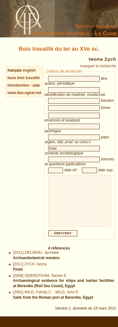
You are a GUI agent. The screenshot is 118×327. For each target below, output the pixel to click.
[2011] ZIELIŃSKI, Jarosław (36, 259)
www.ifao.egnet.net (24, 93)
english (29, 70)
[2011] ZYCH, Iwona (30, 271)
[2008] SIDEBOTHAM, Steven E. (40, 282)
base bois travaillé (23, 78)
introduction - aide (23, 85)
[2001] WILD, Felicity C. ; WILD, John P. (46, 299)
